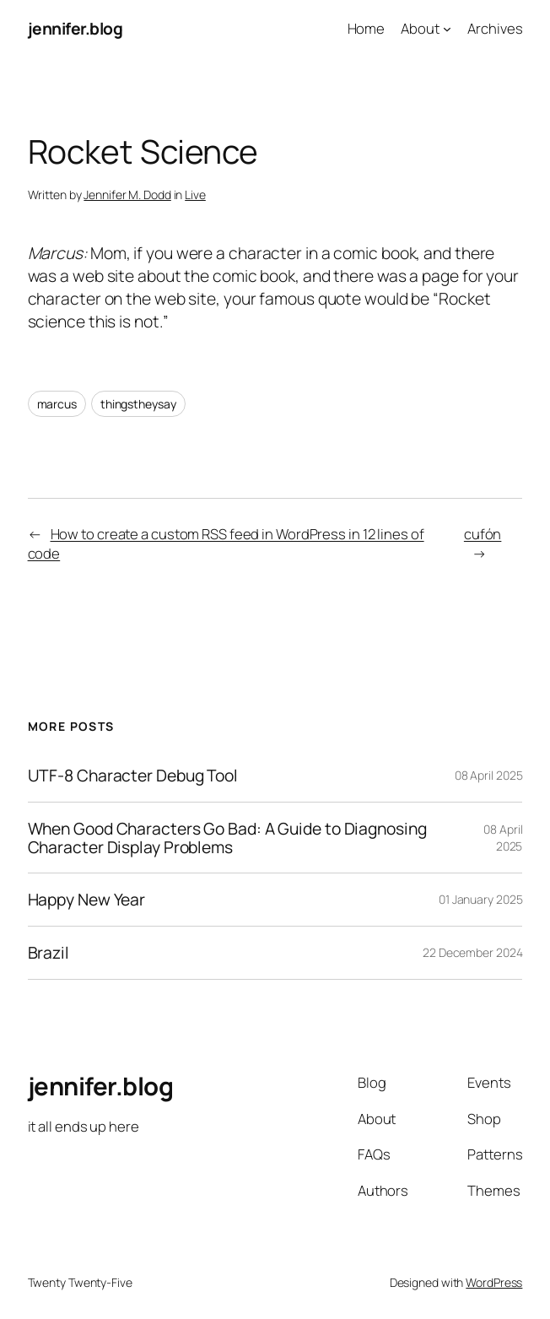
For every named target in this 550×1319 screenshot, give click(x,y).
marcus (57, 404)
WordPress (494, 1282)
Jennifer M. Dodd (127, 194)
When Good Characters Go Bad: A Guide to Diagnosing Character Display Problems (227, 837)
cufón (483, 533)
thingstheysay (138, 404)
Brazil (48, 952)
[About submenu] (447, 28)
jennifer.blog (75, 28)
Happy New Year (87, 899)
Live (195, 194)
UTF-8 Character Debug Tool (133, 775)
